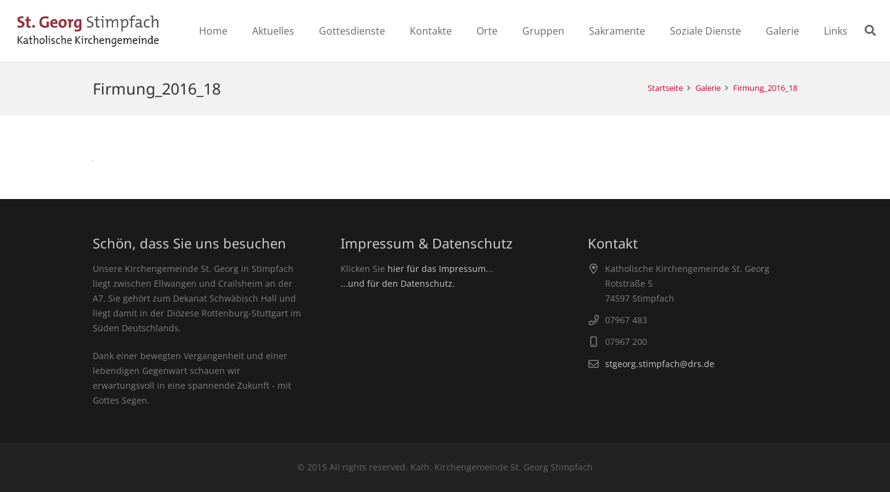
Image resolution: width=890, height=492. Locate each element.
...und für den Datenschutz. (398, 283)
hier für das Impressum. (438, 268)
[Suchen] (870, 31)
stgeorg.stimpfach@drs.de (659, 364)
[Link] (88, 30)
